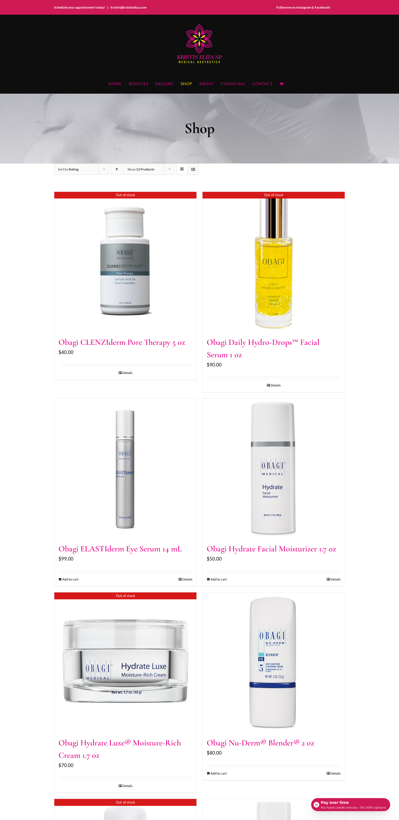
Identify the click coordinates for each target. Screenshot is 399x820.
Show (140, 169)
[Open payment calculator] (350, 804)
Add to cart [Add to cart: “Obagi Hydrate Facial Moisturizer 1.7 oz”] (219, 579)
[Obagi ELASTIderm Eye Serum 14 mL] (125, 467)
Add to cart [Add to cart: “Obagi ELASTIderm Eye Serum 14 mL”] (70, 579)
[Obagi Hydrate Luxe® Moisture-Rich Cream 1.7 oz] (125, 661)
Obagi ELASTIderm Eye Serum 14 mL (120, 549)
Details (127, 373)
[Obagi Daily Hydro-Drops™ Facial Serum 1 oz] (274, 261)
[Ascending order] (116, 169)
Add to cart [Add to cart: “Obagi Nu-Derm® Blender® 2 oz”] (219, 773)
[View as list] (193, 169)
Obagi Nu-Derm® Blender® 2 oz (260, 743)
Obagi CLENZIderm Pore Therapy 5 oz (121, 342)
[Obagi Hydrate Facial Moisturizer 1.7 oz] (274, 467)
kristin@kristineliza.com (129, 7)
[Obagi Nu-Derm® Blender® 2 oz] (274, 661)
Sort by (68, 169)
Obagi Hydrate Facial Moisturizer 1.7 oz (271, 549)
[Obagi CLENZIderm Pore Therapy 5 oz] (125, 261)
